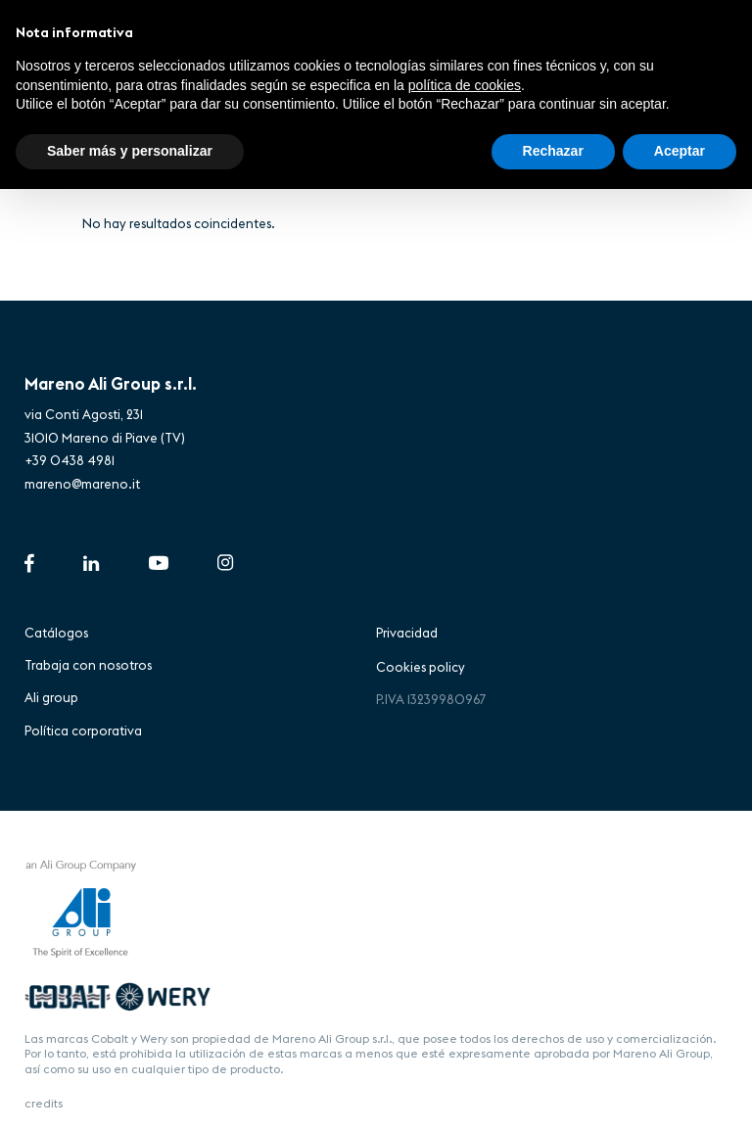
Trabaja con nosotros (88, 665)
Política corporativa (83, 730)
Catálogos (56, 632)
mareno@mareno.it (82, 484)
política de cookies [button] (464, 85)
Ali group (51, 697)
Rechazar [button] (553, 151)
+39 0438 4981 (69, 460)
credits (43, 1103)
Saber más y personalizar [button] (129, 151)
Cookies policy (420, 667)
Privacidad (407, 632)
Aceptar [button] (679, 151)
